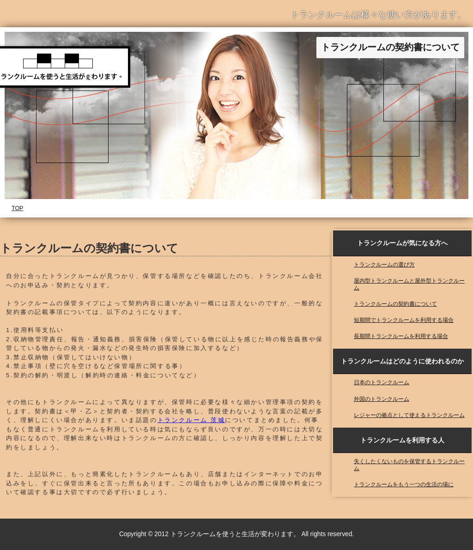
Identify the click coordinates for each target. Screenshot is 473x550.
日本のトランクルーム (381, 382)
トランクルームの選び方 (384, 264)
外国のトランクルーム (381, 399)
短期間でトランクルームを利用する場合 (404, 320)
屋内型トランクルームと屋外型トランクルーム (409, 284)
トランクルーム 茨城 (191, 420)
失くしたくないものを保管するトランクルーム (409, 464)
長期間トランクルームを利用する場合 (401, 336)
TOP (17, 208)
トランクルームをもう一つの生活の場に (404, 484)
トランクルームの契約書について (395, 304)
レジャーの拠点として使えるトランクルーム (409, 415)
